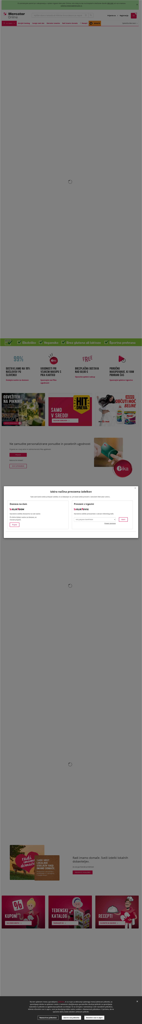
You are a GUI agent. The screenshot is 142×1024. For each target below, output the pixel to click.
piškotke (61, 1002)
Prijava (14, 525)
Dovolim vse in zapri (94, 1018)
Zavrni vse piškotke (71, 1018)
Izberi (123, 519)
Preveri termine (110, 523)
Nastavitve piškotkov (48, 1018)
